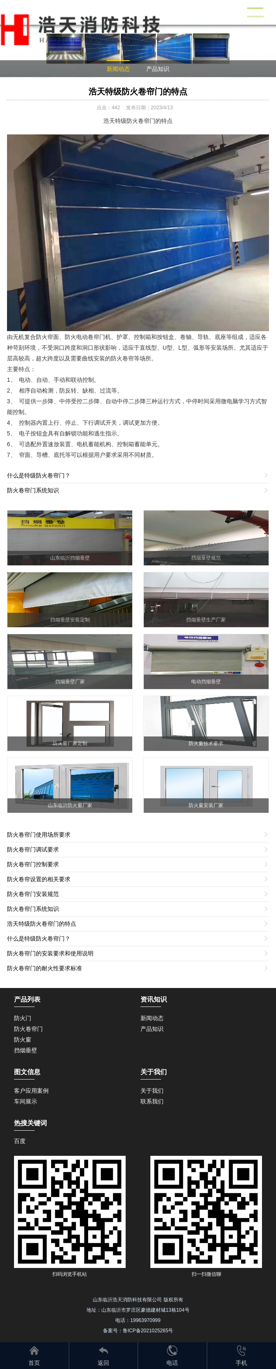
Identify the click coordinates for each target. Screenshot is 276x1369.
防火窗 (22, 1039)
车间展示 (25, 1101)
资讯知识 (153, 999)
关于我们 (152, 1090)
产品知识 (157, 69)
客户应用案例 (31, 1090)
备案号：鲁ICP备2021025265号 (138, 1331)
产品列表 (27, 999)
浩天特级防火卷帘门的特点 (138, 91)
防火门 (22, 1018)
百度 (20, 1141)
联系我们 (152, 1101)
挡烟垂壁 (25, 1050)
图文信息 (27, 1071)
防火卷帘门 (28, 1029)
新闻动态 (118, 69)
